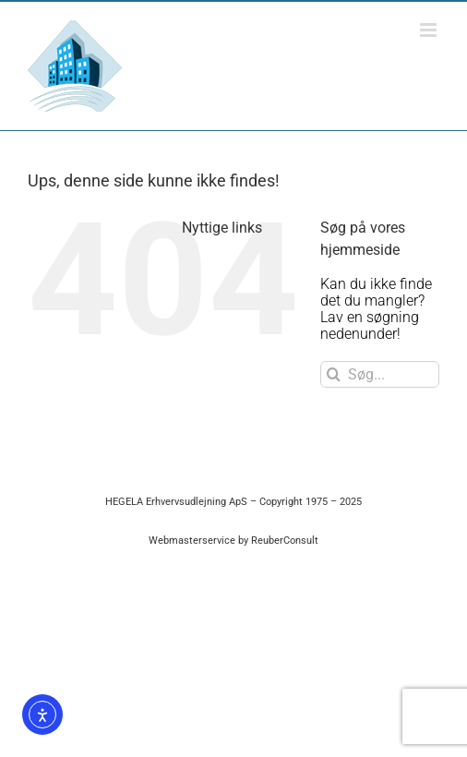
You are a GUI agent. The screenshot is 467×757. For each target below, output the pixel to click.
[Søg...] (379, 374)
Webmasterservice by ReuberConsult (233, 541)
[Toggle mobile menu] (429, 30)
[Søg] (333, 374)
